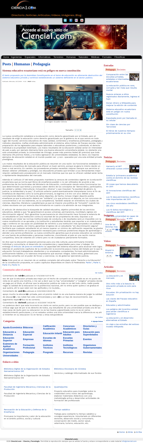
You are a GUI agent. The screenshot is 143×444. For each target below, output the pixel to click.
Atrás (129, 432)
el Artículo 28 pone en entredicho (27, 246)
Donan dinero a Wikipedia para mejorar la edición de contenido (121, 104)
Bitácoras (28, 327)
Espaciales (30, 57)
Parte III (6, 265)
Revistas (87, 352)
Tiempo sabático (62, 409)
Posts (6, 64)
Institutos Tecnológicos (70, 346)
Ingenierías (16, 57)
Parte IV (15, 265)
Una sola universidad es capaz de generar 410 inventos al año (122, 217)
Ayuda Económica (12, 327)
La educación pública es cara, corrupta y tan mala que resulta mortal (121, 87)
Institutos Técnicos (48, 346)
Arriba (138, 432)
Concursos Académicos (69, 327)
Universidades (10, 355)
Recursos (68, 352)
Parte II (96, 262)
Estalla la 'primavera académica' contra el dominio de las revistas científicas (122, 177)
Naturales (83, 57)
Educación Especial (28, 333)
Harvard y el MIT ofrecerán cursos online (117, 167)
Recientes (121, 69)
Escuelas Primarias (68, 339)
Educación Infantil (52, 333)
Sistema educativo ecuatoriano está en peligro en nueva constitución (121, 111)
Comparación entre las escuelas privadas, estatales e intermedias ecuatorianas (117, 78)
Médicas (95, 57)
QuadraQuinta (60, 387)
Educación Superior (8, 339)
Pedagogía (41, 64)
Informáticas (44, 57)
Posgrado (48, 352)
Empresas (28, 339)
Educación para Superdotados (91, 333)
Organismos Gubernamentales (92, 346)
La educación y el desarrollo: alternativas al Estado (120, 319)
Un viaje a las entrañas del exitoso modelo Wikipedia (122, 325)
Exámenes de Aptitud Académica (10, 346)
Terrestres (58, 57)
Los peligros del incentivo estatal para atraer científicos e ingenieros (122, 311)
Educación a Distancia (9, 333)
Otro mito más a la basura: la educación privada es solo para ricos (121, 285)
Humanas (71, 57)
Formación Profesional (29, 346)
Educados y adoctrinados (118, 305)
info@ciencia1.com (129, 441)
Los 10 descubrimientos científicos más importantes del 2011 (123, 198)
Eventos (87, 339)
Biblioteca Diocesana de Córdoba (70, 369)
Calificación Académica (49, 327)
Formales (106, 57)
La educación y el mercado (114, 277)
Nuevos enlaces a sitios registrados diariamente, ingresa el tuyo (122, 96)
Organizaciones (11, 352)
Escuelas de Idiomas (49, 339)
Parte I (89, 262)
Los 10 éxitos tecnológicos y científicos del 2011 (119, 211)
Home (6, 57)
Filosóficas (119, 57)
